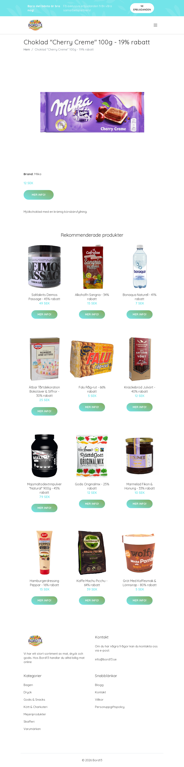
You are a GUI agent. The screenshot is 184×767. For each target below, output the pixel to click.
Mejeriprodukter (35, 714)
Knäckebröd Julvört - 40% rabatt (139, 389)
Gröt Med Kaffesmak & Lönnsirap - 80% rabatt (140, 583)
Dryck (28, 692)
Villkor (99, 699)
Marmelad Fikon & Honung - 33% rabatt (140, 486)
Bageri (28, 685)
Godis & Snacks (34, 699)
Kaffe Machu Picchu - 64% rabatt (92, 583)
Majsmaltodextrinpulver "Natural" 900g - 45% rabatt (44, 488)
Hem (27, 49)
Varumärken (32, 729)
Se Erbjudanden (142, 8)
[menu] (155, 25)
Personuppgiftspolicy (110, 707)
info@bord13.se (106, 659)
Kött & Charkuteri (35, 707)
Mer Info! (39, 195)
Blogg (99, 685)
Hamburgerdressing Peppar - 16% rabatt (44, 583)
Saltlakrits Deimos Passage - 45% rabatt (44, 297)
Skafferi (29, 721)
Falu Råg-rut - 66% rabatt (92, 389)
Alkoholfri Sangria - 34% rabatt (92, 297)
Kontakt (100, 692)
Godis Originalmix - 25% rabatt (92, 486)
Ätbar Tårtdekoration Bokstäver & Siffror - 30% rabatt (44, 391)
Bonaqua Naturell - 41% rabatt (139, 297)
